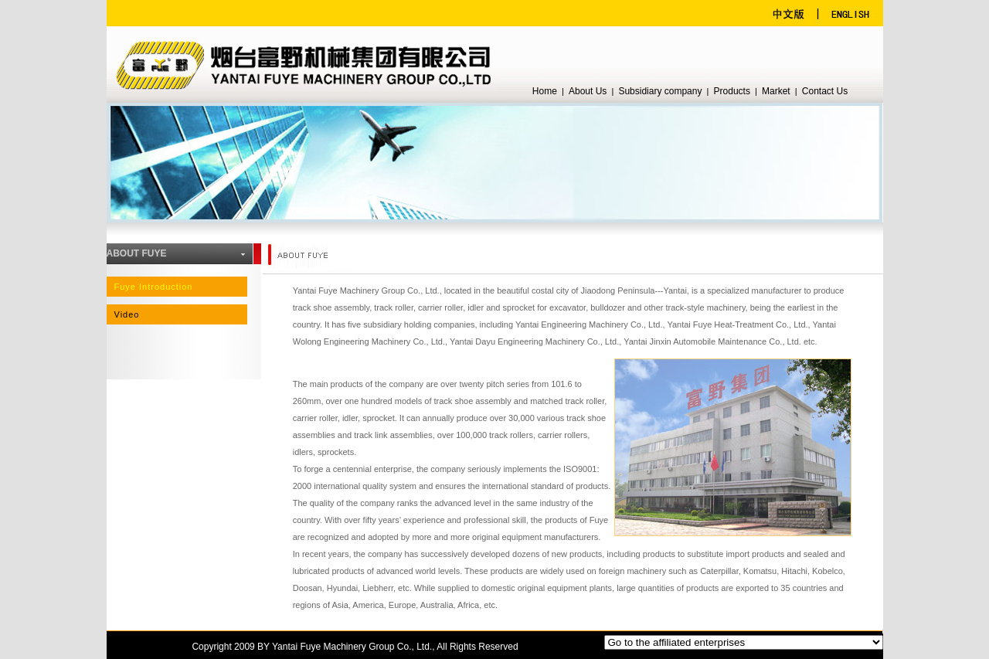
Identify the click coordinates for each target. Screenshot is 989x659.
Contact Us (825, 91)
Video (127, 314)
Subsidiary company (660, 91)
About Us (588, 91)
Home (544, 91)
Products (732, 91)
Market (776, 91)
